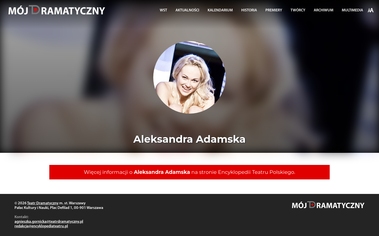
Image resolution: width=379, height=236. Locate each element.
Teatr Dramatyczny (42, 203)
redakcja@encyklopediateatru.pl (41, 226)
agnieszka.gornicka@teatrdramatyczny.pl (49, 222)
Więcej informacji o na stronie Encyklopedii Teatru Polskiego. (189, 172)
